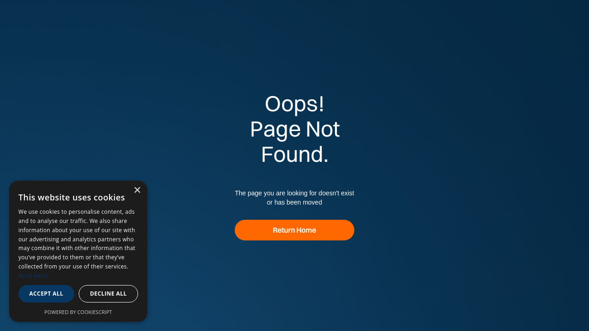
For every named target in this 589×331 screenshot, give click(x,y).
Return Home (294, 229)
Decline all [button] (108, 293)
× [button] (136, 190)
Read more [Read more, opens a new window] (33, 276)
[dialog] (78, 251)
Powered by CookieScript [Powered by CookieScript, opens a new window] (78, 311)
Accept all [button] (46, 293)
